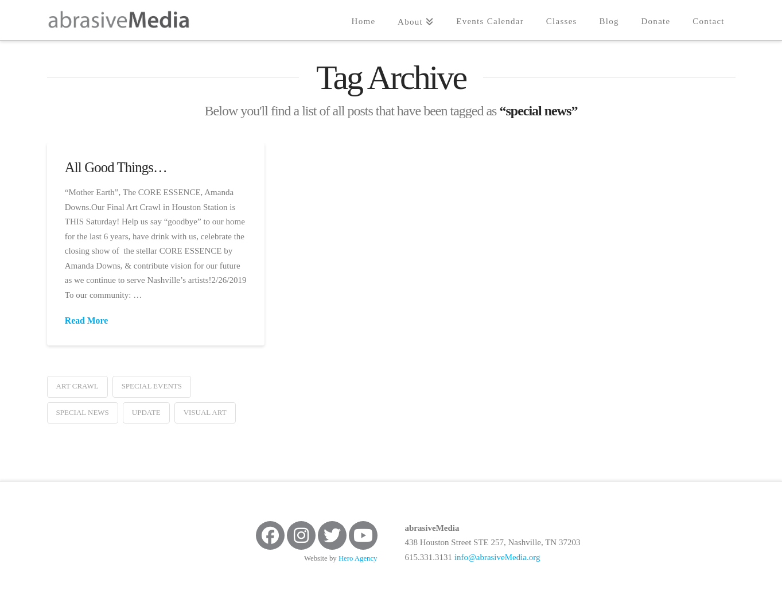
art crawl (77, 386)
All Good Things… (116, 167)
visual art (205, 412)
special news (82, 412)
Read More (86, 320)
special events (152, 386)
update (146, 412)
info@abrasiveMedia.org (497, 557)
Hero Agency (358, 558)
